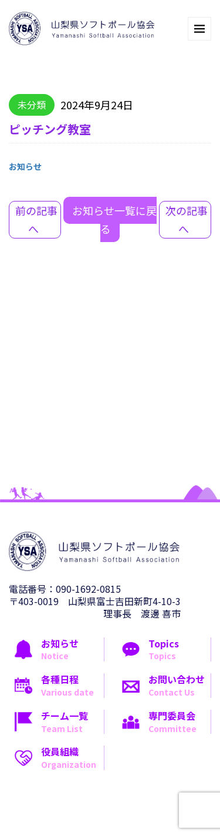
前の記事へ (36, 219)
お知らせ (25, 166)
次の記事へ (186, 219)
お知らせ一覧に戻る (114, 219)
